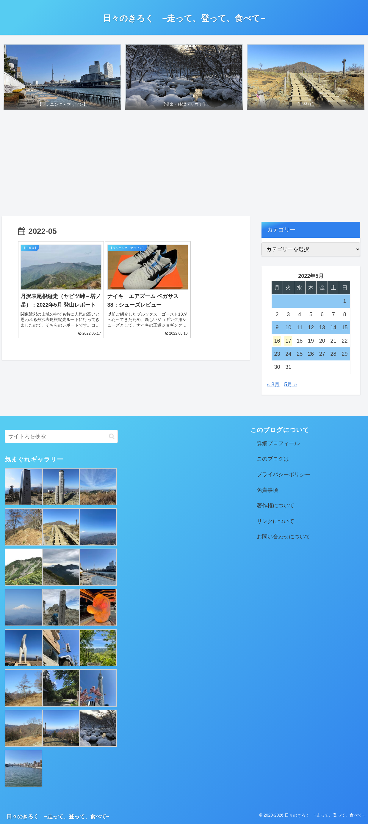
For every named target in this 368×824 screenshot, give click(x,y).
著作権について (275, 506)
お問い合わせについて (283, 537)
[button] (112, 436)
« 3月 (273, 384)
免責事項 (267, 490)
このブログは (273, 459)
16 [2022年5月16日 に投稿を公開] (277, 341)
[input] (61, 436)
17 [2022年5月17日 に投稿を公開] (288, 341)
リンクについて (275, 521)
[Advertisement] (184, 165)
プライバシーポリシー (283, 475)
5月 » (290, 384)
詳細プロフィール (278, 443)
